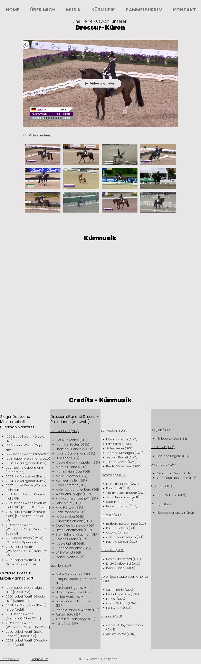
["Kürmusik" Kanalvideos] (100, 180)
